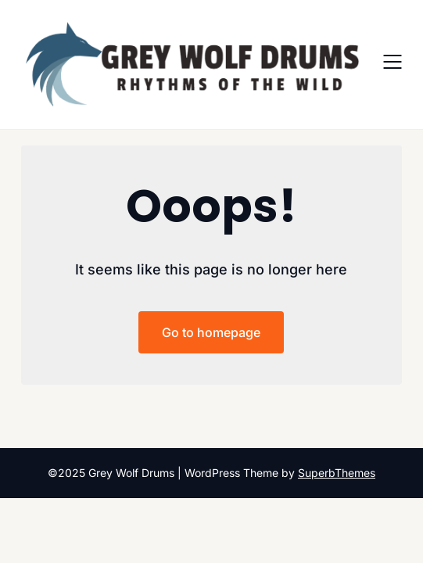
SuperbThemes (336, 472)
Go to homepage (211, 332)
